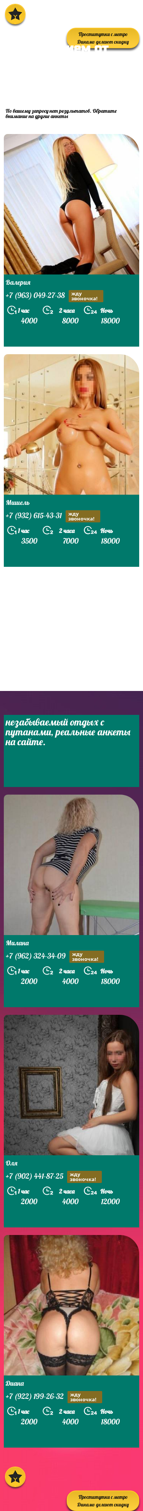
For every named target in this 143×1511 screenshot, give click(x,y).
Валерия (18, 282)
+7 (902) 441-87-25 (54, 1177)
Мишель (18, 502)
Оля (12, 1163)
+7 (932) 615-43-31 (53, 516)
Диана (15, 1383)
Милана (17, 942)
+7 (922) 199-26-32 (54, 1397)
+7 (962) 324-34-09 (55, 957)
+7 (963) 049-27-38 (54, 296)
